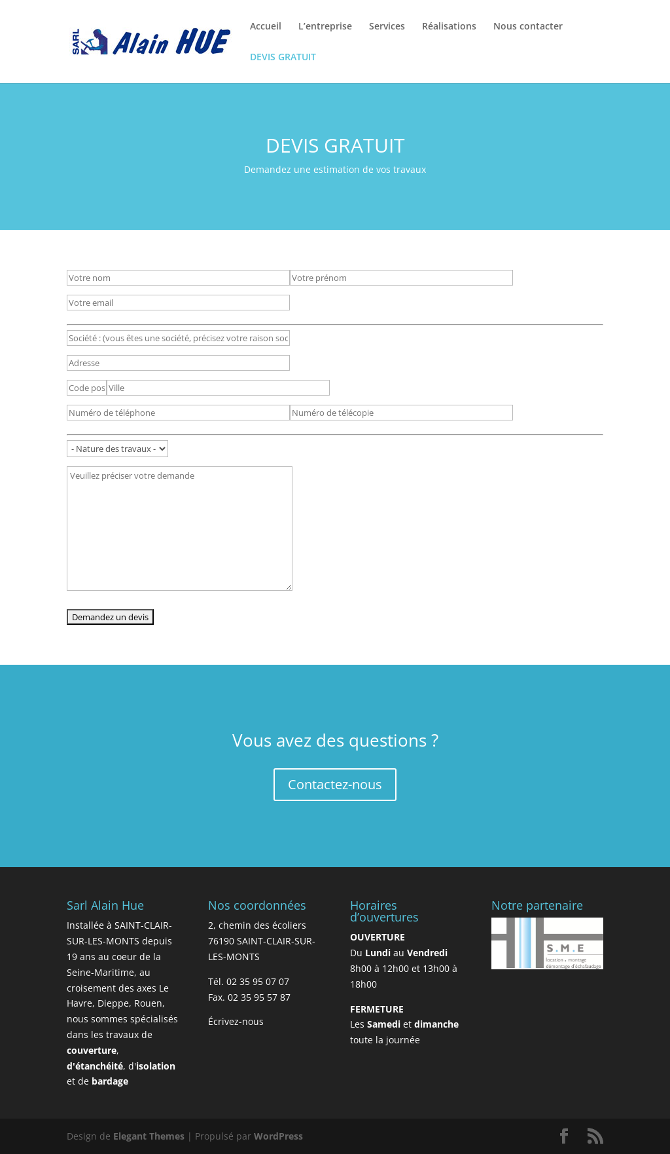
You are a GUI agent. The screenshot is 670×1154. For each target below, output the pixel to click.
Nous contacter (528, 27)
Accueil (265, 27)
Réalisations (449, 27)
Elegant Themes (149, 1136)
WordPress (278, 1136)
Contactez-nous (335, 784)
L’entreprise (325, 27)
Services (387, 27)
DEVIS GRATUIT (283, 57)
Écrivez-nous (236, 1021)
